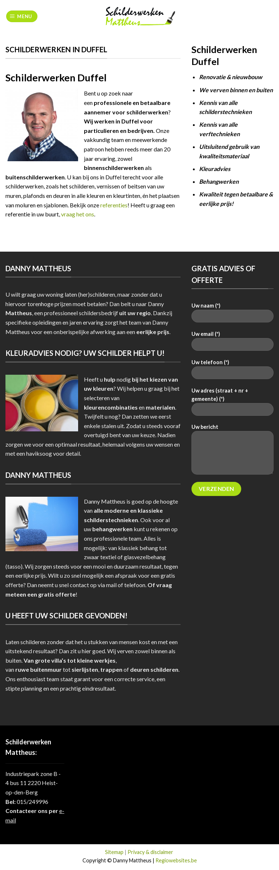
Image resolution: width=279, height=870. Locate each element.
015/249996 (32, 801)
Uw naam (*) (232, 315)
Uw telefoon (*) (232, 371)
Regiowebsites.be (176, 860)
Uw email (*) (232, 343)
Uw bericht (232, 452)
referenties (114, 205)
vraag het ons (77, 214)
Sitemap (114, 852)
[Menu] (22, 17)
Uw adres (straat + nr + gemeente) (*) (232, 404)
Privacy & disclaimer (150, 852)
